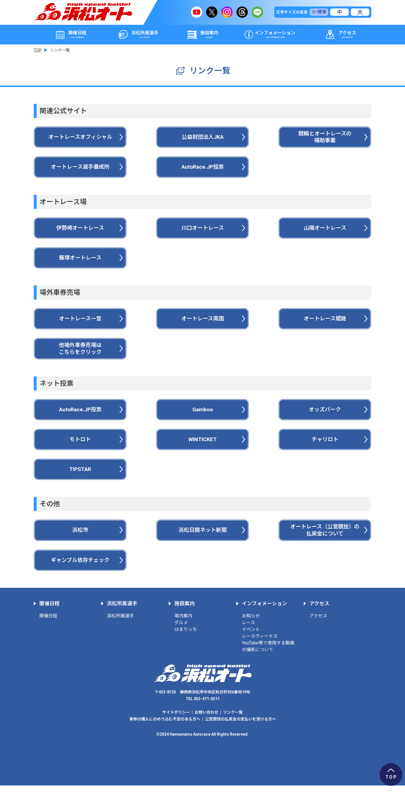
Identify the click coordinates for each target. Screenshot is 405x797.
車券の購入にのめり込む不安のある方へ (164, 730)
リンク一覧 (233, 724)
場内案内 (183, 627)
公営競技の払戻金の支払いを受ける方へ (240, 730)
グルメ (181, 634)
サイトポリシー (176, 724)
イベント (251, 641)
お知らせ (251, 627)
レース (248, 634)
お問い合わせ (206, 724)
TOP (38, 50)
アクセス (318, 627)
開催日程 (48, 627)
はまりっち (185, 641)
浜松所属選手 (120, 627)
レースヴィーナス (260, 647)
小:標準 (319, 12)
